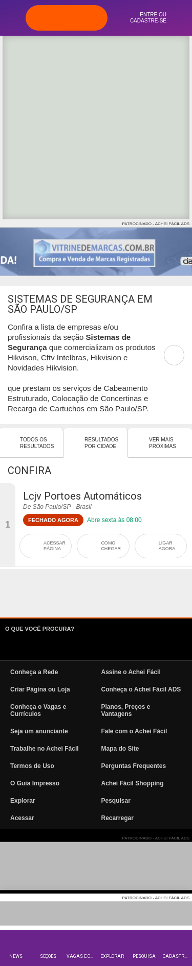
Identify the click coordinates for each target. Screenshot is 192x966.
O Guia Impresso (34, 783)
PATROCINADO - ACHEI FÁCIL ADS (155, 223)
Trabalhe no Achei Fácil (44, 748)
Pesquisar (116, 800)
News (16, 956)
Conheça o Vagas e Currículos (38, 710)
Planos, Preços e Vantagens (126, 710)
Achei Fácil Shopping (132, 783)
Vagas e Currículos (81, 956)
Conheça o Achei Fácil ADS (141, 689)
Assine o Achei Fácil (131, 672)
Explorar (112, 956)
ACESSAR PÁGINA (55, 545)
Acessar (22, 818)
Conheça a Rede (34, 672)
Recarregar (117, 818)
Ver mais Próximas (162, 443)
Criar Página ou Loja (40, 689)
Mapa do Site (120, 748)
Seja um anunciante (39, 731)
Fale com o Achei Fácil (134, 731)
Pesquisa (144, 956)
